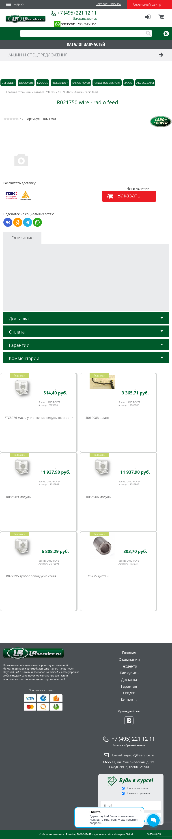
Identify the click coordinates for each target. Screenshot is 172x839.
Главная (129, 652)
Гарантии (86, 345)
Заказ (128, 83)
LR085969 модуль (17, 497)
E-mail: (133, 755)
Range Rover (81, 83)
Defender (8, 83)
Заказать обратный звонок (129, 745)
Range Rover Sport (107, 83)
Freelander (60, 83)
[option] (45, 159)
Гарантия (129, 686)
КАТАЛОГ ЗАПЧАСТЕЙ (86, 44)
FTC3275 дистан (96, 576)
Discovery (26, 83)
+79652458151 (86, 24)
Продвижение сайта (101, 834)
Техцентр (129, 666)
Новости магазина (137, 788)
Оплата (86, 332)
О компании (129, 659)
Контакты (129, 699)
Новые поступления (138, 793)
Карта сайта (154, 833)
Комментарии (86, 358)
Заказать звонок (108, 4)
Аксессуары (145, 83)
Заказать (129, 195)
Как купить (129, 672)
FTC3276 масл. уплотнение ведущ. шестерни (38, 417)
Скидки (129, 693)
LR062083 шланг (96, 417)
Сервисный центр (147, 4)
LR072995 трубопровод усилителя (30, 576)
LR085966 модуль (97, 497)
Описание (22, 238)
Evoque (42, 83)
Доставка (86, 319)
